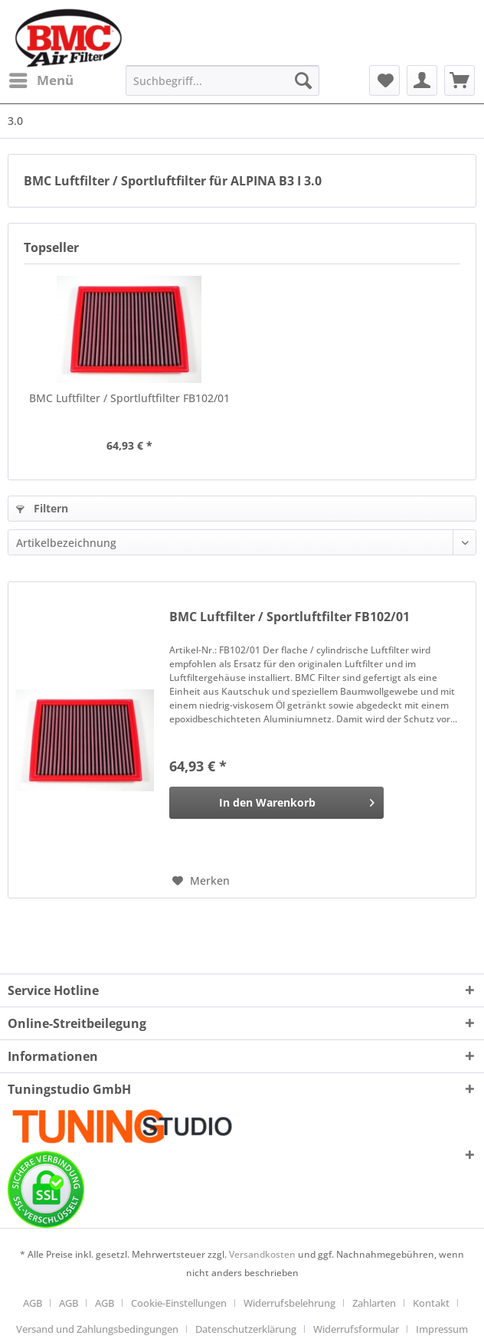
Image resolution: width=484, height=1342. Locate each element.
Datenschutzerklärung (245, 1329)
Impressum (442, 1329)
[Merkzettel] (384, 80)
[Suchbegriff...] (222, 80)
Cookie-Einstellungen (179, 1303)
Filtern (42, 508)
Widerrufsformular (356, 1329)
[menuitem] (40, 80)
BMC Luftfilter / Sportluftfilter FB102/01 (129, 398)
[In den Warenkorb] (276, 803)
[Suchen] (303, 80)
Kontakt (431, 1303)
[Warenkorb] (459, 80)
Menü (41, 78)
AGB (32, 1303)
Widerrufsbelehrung (289, 1303)
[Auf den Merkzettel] (201, 881)
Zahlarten (374, 1303)
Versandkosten (262, 1254)
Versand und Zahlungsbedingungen (97, 1329)
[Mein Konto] (422, 80)
